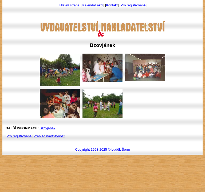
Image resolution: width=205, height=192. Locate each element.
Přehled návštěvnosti (49, 136)
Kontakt (112, 5)
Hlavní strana (70, 5)
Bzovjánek (47, 128)
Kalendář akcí (92, 5)
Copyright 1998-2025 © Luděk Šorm (102, 149)
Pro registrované (133, 5)
